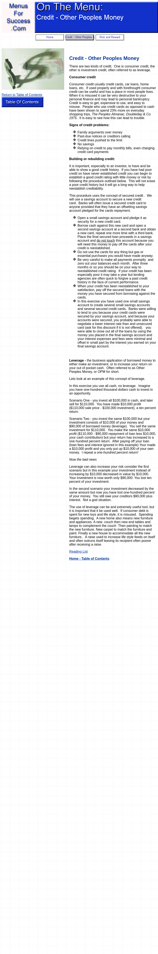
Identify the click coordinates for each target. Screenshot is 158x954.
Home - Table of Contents (89, 558)
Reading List (78, 551)
